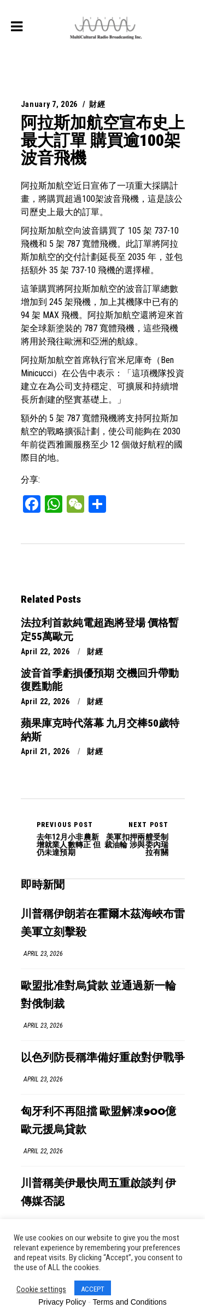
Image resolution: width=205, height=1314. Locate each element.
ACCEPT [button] (92, 1289)
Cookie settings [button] (41, 1289)
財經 (97, 104)
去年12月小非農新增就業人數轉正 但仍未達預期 (70, 838)
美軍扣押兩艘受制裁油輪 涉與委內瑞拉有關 (136, 838)
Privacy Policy (62, 1302)
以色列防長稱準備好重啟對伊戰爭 (103, 1058)
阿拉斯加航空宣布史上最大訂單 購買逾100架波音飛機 (103, 140)
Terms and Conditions (129, 1302)
